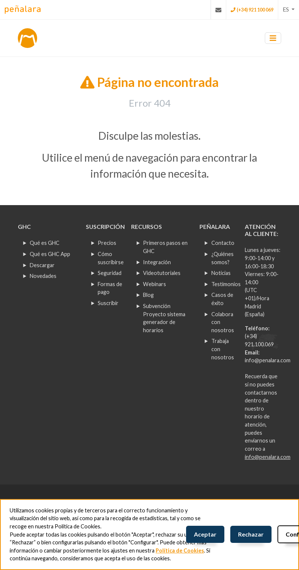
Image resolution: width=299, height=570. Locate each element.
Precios (107, 243)
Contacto (222, 243)
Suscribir (108, 303)
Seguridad (109, 273)
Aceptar (205, 534)
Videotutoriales (162, 273)
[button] (288, 9)
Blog (148, 295)
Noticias (221, 273)
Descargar (42, 265)
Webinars (154, 284)
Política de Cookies (180, 550)
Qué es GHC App (50, 254)
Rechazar (251, 534)
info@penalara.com (267, 360)
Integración (157, 262)
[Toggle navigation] (273, 38)
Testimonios (226, 284)
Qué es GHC (44, 243)
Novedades (43, 276)
